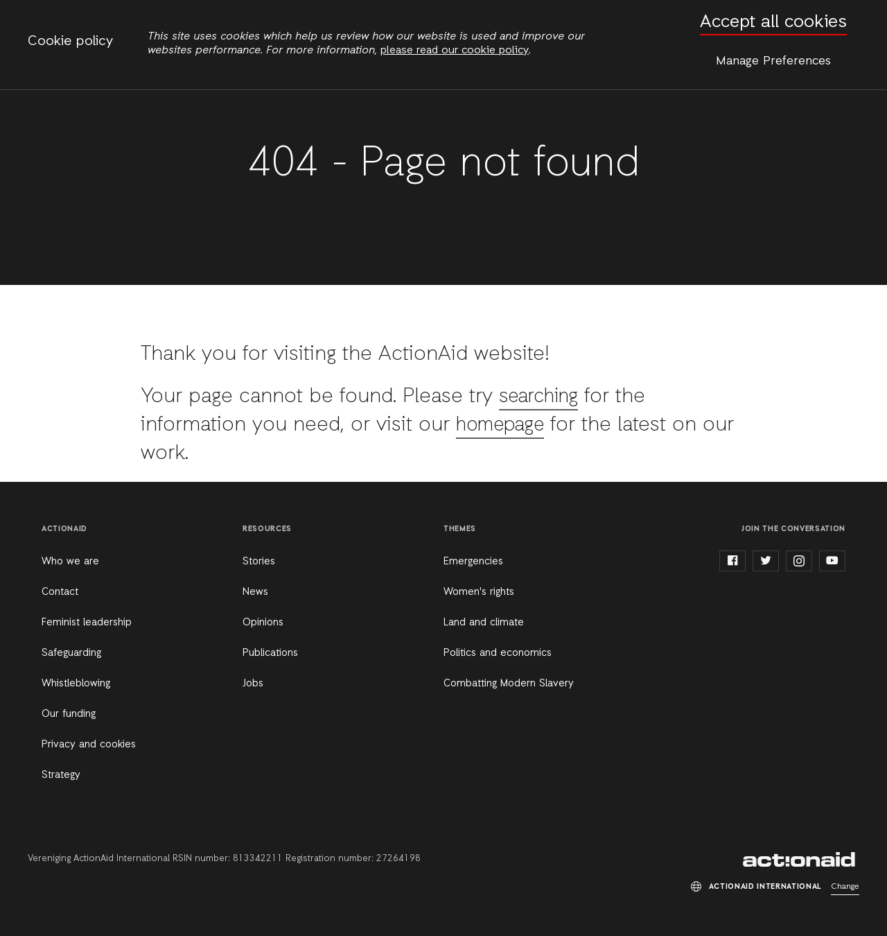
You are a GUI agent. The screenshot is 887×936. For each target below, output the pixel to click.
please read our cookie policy (454, 50)
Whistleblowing (76, 684)
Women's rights (479, 592)
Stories (259, 562)
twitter (766, 561)
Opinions (263, 623)
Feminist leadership (87, 623)
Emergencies (473, 562)
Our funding (69, 714)
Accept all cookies (773, 22)
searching (542, 396)
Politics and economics (498, 653)
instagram (799, 561)
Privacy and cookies (89, 745)
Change (845, 886)
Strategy (61, 775)
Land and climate (484, 623)
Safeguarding (71, 653)
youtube (832, 561)
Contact (60, 592)
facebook (732, 561)
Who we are (70, 562)
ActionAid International (801, 859)
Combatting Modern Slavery (509, 684)
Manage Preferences (773, 61)
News (255, 592)
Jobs (253, 684)
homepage (505, 425)
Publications (270, 653)
